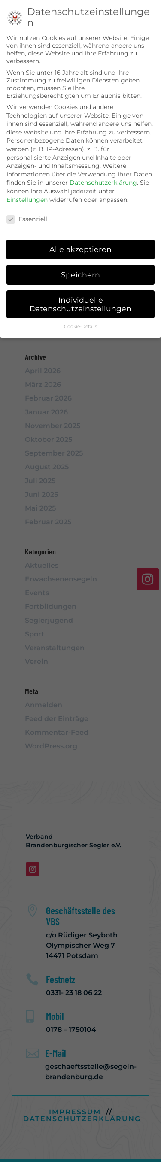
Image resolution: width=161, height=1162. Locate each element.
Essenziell (26, 219)
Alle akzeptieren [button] (80, 249)
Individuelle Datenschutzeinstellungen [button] (80, 304)
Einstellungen (27, 199)
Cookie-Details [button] (80, 326)
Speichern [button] (80, 274)
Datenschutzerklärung (103, 182)
